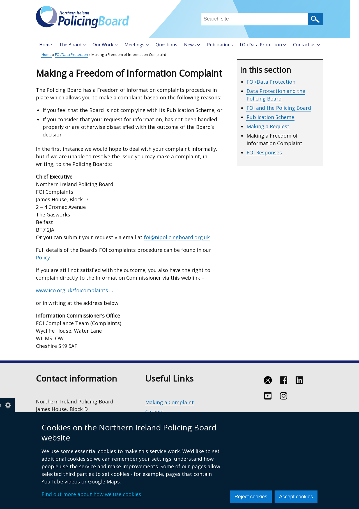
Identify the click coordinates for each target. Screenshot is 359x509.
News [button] (192, 45)
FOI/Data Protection (71, 54)
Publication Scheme (270, 117)
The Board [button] (72, 45)
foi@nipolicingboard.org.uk (177, 237)
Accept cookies (296, 496)
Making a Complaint (169, 402)
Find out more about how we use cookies (91, 494)
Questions (166, 45)
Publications (220, 45)
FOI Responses (264, 152)
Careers (154, 411)
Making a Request (268, 126)
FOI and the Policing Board (279, 107)
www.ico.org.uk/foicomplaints (74, 290)
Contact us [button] (306, 45)
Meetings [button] (137, 45)
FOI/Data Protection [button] (263, 45)
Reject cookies (250, 496)
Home (45, 45)
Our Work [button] (105, 45)
